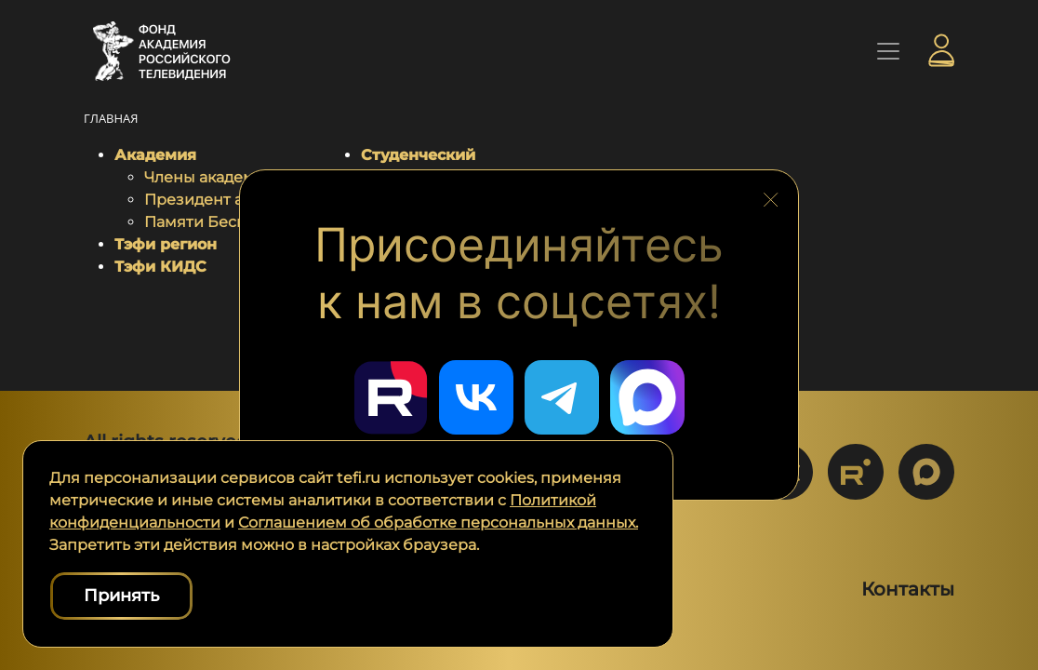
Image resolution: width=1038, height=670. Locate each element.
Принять (121, 595)
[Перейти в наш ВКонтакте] (476, 397)
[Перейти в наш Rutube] (390, 397)
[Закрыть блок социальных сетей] (771, 195)
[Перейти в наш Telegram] (562, 397)
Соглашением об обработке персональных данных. (438, 522)
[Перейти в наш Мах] (647, 397)
